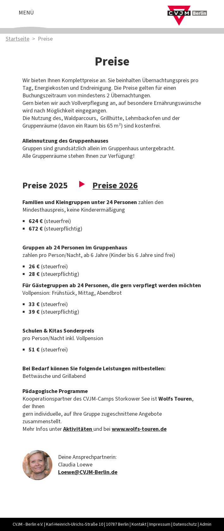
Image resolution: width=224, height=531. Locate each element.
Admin (205, 524)
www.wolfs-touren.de (139, 429)
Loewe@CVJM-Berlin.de (87, 472)
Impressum (159, 524)
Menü (26, 13)
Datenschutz (185, 524)
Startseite (17, 39)
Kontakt (139, 524)
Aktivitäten (78, 429)
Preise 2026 (115, 185)
